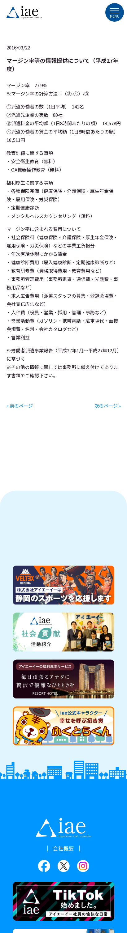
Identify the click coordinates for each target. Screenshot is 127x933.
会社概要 (63, 848)
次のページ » (107, 405)
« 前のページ (20, 405)
